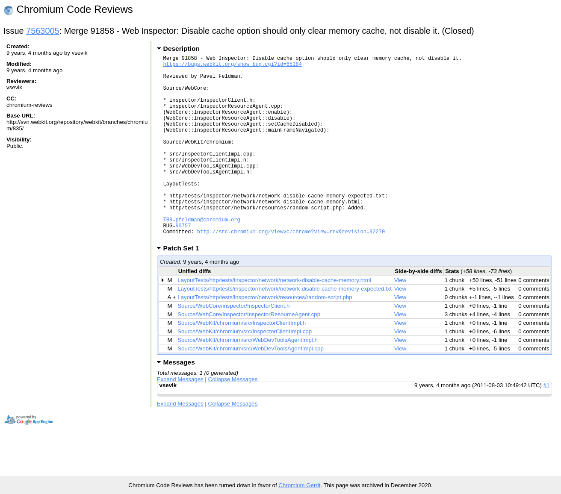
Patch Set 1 (184, 287)
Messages (179, 402)
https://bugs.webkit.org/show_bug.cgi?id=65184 (232, 66)
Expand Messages (180, 419)
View (400, 320)
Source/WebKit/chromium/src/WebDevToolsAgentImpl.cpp (250, 388)
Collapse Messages (233, 419)
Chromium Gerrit (299, 485)
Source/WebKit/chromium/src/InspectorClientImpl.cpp (244, 371)
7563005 (42, 30)
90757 (183, 262)
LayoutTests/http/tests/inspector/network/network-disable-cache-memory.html (274, 320)
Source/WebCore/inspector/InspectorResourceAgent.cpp (248, 354)
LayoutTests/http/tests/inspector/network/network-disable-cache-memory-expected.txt (284, 328)
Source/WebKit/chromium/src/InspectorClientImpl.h (241, 362)
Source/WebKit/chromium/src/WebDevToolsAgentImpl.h (247, 379)
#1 (546, 425)
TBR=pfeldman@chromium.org (201, 255)
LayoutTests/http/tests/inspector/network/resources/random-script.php (264, 337)
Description (181, 48)
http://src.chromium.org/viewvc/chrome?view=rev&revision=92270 (291, 269)
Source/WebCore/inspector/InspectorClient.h (233, 345)
